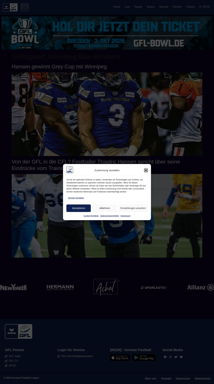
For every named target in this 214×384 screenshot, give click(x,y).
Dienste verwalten (76, 198)
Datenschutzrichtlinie (109, 216)
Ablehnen (104, 208)
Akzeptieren (78, 208)
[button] (146, 170)
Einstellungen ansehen (133, 208)
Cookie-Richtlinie (91, 216)
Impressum (125, 216)
